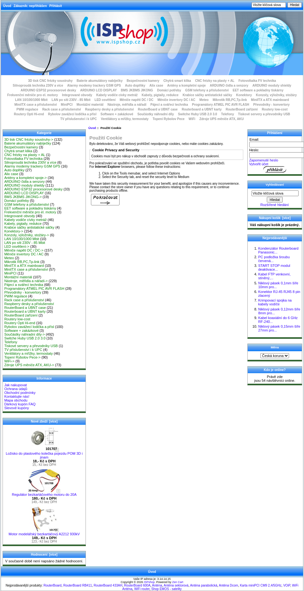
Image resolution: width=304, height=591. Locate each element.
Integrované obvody (77, 95)
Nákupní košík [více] (274, 218)
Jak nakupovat (15, 385)
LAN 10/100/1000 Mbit (31, 100)
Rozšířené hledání (274, 205)
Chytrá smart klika (177, 80)
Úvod (7, 6)
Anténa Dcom (228, 585)
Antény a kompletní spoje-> (25, 178)
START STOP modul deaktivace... (274, 267)
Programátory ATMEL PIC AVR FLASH (220, 104)
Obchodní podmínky (19, 393)
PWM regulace (27, 109)
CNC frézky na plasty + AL (214, 80)
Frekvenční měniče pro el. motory (32, 95)
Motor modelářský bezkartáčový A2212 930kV (44, 532)
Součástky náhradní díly (155, 114)
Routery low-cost (274, 109)
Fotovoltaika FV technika (257, 80)
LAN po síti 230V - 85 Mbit (71, 100)
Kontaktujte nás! (16, 396)
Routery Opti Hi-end (29, 114)
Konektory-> (13, 231)
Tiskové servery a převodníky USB (264, 114)
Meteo (204, 100)
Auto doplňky (135, 85)
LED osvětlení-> (16, 246)
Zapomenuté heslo (263, 160)
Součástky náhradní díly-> (24, 334)
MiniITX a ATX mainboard (270, 100)
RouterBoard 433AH (108, 585)
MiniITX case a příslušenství (35, 104)
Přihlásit (55, 6)
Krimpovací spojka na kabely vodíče (275, 302)
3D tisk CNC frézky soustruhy (50, 80)
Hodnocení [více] (44, 554)
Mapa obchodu (15, 400)
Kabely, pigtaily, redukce (160, 95)
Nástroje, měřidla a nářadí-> (26, 281)
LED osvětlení (104, 100)
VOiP (286, 585)
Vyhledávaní (275, 184)
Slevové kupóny (16, 408)
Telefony (227, 114)
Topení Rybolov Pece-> (22, 357)
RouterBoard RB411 (77, 585)
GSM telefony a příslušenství (207, 90)
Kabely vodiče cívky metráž (117, 95)
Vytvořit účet (258, 164)
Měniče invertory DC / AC (176, 100)
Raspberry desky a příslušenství (109, 109)
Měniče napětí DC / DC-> (23, 250)
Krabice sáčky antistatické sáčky (207, 95)
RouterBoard (53, 585)
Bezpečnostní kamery (143, 80)
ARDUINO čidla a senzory (229, 85)
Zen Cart (177, 582)
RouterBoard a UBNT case (158, 109)
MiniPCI (67, 104)
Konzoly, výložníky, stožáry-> (26, 235)
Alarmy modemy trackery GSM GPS (94, 85)
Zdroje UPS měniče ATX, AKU (221, 119)
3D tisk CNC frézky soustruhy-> (28, 139)
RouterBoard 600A (137, 585)
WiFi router (141, 589)
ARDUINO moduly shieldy (271, 85)
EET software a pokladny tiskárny (258, 90)
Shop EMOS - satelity (166, 589)
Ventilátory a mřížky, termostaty (125, 119)
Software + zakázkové (116, 114)
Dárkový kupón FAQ (19, 404)
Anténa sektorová (176, 585)
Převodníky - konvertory (271, 104)
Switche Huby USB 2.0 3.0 (197, 114)
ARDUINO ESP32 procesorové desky (48, 90)
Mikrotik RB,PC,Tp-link (230, 100)
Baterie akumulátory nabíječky (100, 80)
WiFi (192, 119)
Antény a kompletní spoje (186, 85)
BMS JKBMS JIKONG (137, 90)
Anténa (157, 585)
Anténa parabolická (204, 585)
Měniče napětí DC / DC (136, 100)
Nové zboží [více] (44, 421)
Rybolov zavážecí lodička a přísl (72, 114)
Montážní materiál (90, 104)
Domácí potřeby (169, 90)
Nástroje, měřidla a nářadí (126, 104)
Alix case (156, 85)
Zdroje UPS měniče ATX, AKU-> (29, 365)
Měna (275, 347)
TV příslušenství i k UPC (78, 119)
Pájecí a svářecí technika (169, 104)
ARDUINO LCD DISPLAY (98, 90)
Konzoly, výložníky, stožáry (276, 95)
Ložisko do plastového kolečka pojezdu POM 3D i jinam (44, 453)
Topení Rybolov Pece (168, 119)
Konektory (244, 95)
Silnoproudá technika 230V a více (38, 85)
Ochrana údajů (15, 389)
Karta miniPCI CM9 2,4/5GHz (260, 585)
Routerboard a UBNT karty (202, 109)
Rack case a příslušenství (61, 109)
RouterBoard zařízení (242, 109)
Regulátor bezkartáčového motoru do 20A (44, 492)
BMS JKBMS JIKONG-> (23, 197)
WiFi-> (9, 361)
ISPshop (149, 582)
